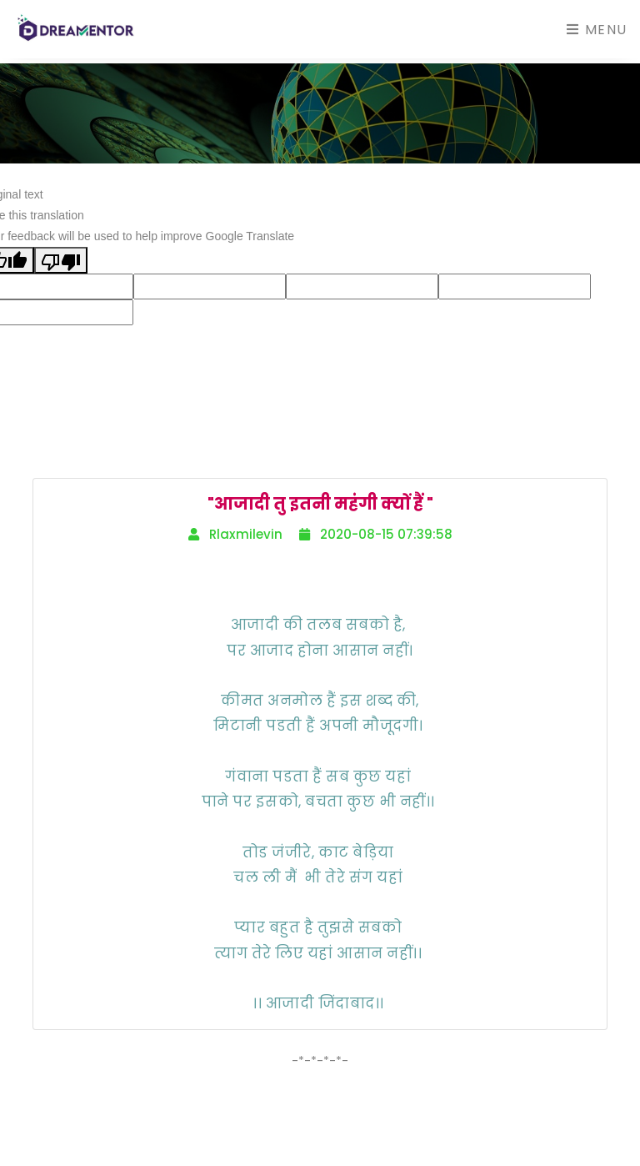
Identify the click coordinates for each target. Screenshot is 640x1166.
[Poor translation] (61, 260)
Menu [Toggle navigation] (597, 29)
